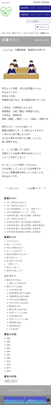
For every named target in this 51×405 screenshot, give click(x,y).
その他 (12, 329)
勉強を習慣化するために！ (18, 254)
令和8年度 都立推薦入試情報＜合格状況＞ (24, 232)
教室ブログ (11, 287)
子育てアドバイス (16, 319)
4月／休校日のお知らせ (17, 206)
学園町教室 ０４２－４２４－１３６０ (35, 15)
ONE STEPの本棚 (16, 300)
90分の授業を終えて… (16, 248)
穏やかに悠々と (13, 267)
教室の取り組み (15, 309)
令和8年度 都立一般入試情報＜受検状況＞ (24, 222)
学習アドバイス (15, 313)
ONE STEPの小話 (16, 303)
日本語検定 (13, 316)
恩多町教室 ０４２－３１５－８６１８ (35, 8)
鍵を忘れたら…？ (14, 257)
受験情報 (13, 323)
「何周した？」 (13, 264)
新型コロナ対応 (15, 283)
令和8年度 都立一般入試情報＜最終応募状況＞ (26, 225)
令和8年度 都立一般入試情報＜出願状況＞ (24, 229)
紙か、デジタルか (14, 244)
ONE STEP (22, 390)
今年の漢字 (13, 290)
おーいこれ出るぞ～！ (16, 251)
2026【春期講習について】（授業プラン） (25, 209)
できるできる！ (13, 241)
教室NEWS (11, 280)
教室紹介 (13, 306)
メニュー (43, 27)
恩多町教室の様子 (16, 293)
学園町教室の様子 (16, 296)
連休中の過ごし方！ (15, 271)
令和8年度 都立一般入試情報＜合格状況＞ (24, 215)
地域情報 (13, 326)
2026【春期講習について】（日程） (22, 212)
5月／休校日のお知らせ (17, 202)
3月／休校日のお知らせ (17, 219)
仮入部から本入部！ (15, 261)
